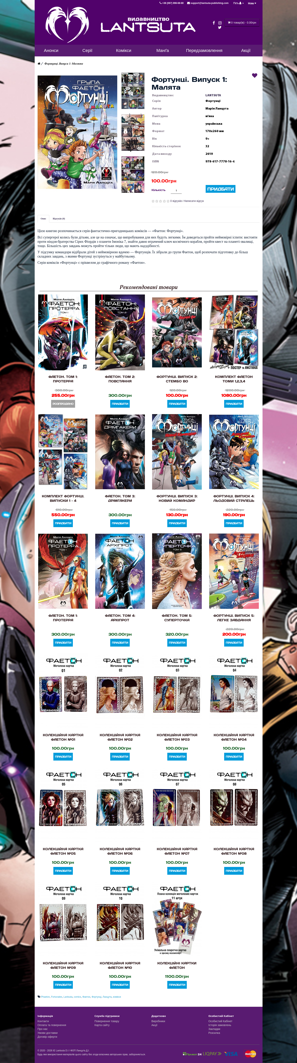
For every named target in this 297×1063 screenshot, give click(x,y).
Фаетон (86, 997)
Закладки (214, 1029)
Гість (239, 3)
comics (77, 997)
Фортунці (96, 997)
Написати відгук (194, 200)
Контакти (43, 1021)
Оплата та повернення (52, 1025)
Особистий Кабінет (220, 1021)
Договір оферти (47, 1036)
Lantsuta (67, 997)
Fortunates (56, 997)
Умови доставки (48, 1032)
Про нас (43, 1029)
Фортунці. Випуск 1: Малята (63, 63)
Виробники (158, 1021)
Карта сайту (102, 1025)
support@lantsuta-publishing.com (207, 3)
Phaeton (45, 997)
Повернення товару (106, 1021)
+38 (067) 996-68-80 (172, 3)
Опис (43, 218)
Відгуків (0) (59, 218)
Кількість (159, 190)
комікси (117, 997)
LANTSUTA (213, 95)
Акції (154, 1025)
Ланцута (107, 997)
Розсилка (214, 1032)
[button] (77, 132)
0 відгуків (176, 200)
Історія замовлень (219, 1025)
